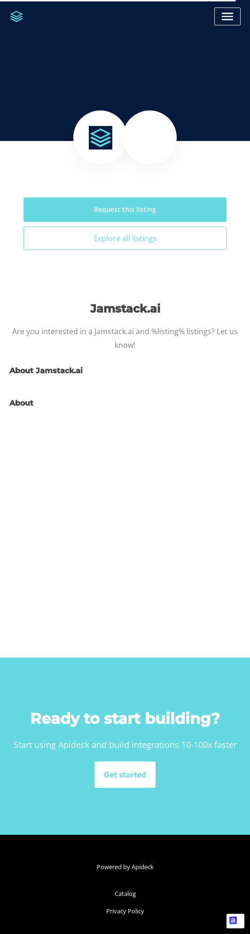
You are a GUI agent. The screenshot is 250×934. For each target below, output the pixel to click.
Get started (125, 774)
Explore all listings (125, 238)
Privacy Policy (125, 911)
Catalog (125, 893)
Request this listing (125, 209)
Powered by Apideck (125, 867)
